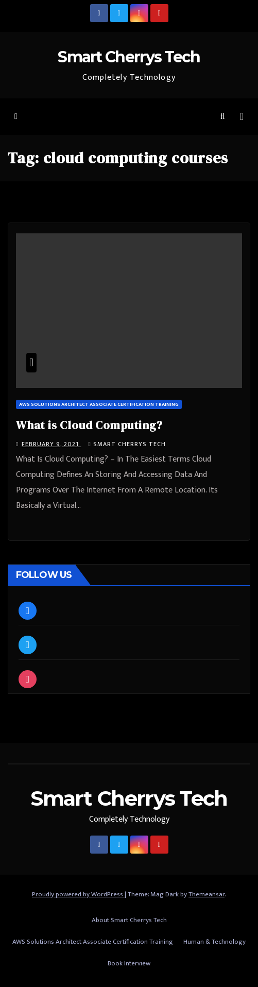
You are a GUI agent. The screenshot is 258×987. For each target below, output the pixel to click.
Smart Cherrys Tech (129, 56)
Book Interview (129, 963)
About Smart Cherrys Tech (129, 920)
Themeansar (206, 894)
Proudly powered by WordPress (78, 894)
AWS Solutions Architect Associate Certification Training (99, 404)
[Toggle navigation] (241, 117)
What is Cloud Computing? (89, 425)
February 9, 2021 (51, 444)
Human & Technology (214, 941)
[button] (222, 117)
